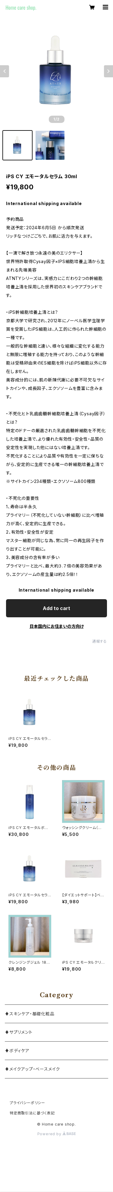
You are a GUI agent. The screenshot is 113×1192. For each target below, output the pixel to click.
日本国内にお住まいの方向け (57, 626)
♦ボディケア (17, 1050)
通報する (99, 641)
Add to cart (56, 608)
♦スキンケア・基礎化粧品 (30, 1013)
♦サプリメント (19, 1032)
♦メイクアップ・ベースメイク (32, 1069)
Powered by (56, 1134)
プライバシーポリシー (27, 1102)
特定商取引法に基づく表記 (32, 1113)
